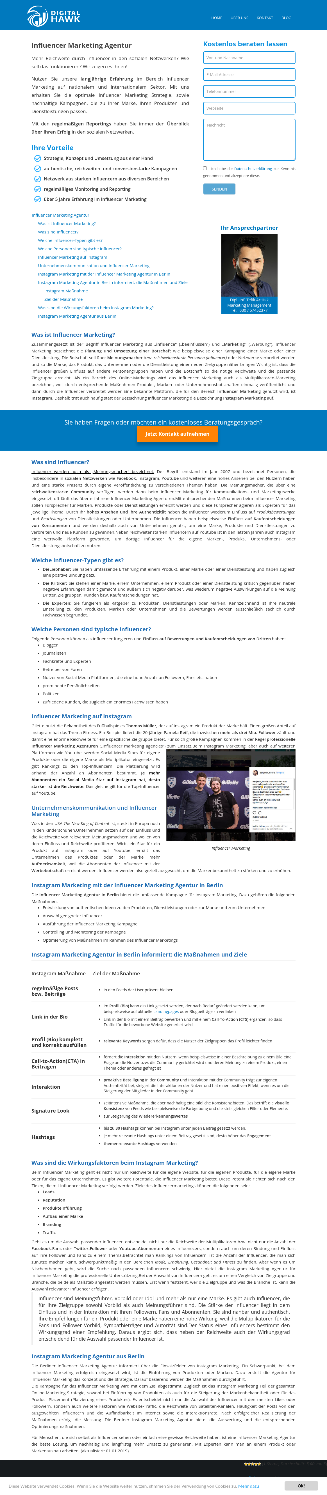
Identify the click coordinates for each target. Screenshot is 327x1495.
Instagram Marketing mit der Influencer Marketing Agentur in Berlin (104, 274)
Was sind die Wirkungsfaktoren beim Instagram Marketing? (96, 307)
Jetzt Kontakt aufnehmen (177, 433)
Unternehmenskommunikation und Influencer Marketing (94, 265)
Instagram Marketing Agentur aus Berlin (77, 316)
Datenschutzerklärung (253, 168)
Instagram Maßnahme (66, 291)
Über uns (239, 17)
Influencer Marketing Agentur (60, 215)
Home (216, 17)
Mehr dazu (248, 1486)
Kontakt (265, 17)
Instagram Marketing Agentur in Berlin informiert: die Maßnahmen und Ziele (113, 282)
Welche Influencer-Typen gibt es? (70, 240)
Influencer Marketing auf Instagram (73, 257)
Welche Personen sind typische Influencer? (80, 248)
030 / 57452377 (253, 310)
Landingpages (166, 1011)
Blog (286, 17)
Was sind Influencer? (58, 232)
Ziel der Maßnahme (63, 299)
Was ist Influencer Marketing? (67, 223)
